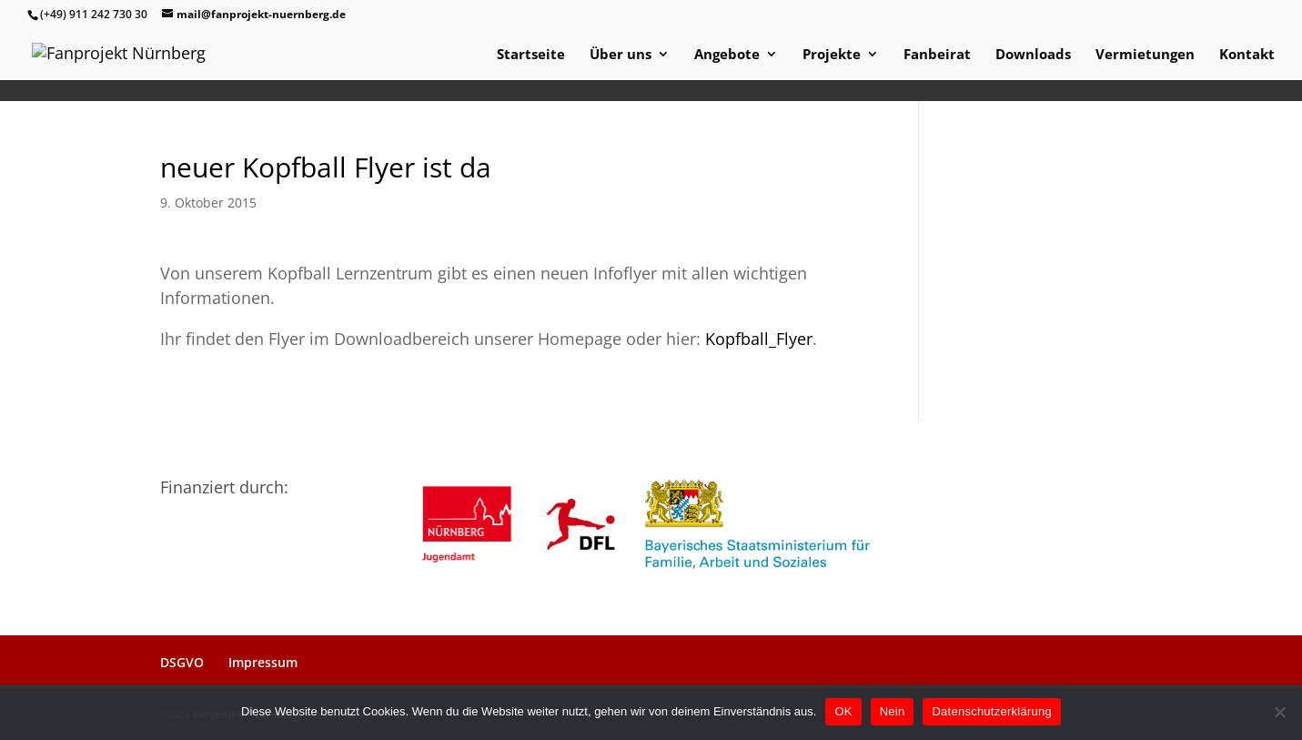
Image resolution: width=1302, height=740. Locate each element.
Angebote (727, 55)
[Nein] (1279, 712)
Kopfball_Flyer (758, 339)
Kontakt (1247, 55)
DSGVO (182, 662)
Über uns (620, 55)
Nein (892, 711)
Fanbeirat (937, 55)
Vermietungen (1145, 55)
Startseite (531, 55)
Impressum (263, 662)
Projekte (831, 55)
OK (843, 711)
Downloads (1033, 55)
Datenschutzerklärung (991, 711)
